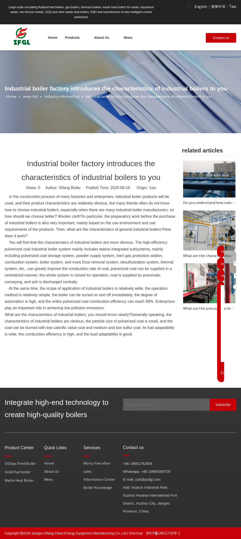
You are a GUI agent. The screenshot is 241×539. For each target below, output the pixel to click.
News (48, 479)
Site (152, 187)
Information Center (99, 479)
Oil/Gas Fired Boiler (20, 463)
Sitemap (136, 533)
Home (49, 463)
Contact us (221, 38)
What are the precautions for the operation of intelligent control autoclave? (209, 308)
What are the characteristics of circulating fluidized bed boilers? (209, 255)
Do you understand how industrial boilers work (209, 202)
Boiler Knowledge (97, 487)
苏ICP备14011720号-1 (163, 533)
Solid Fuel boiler (18, 471)
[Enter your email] (165, 405)
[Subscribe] (223, 405)
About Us (51, 471)
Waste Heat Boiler (19, 480)
